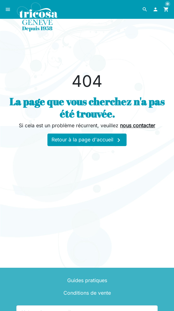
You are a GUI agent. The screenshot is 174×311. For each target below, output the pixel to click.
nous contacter (137, 125)
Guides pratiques (87, 280)
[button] (145, 9)
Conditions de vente (87, 293)
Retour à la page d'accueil (87, 140)
